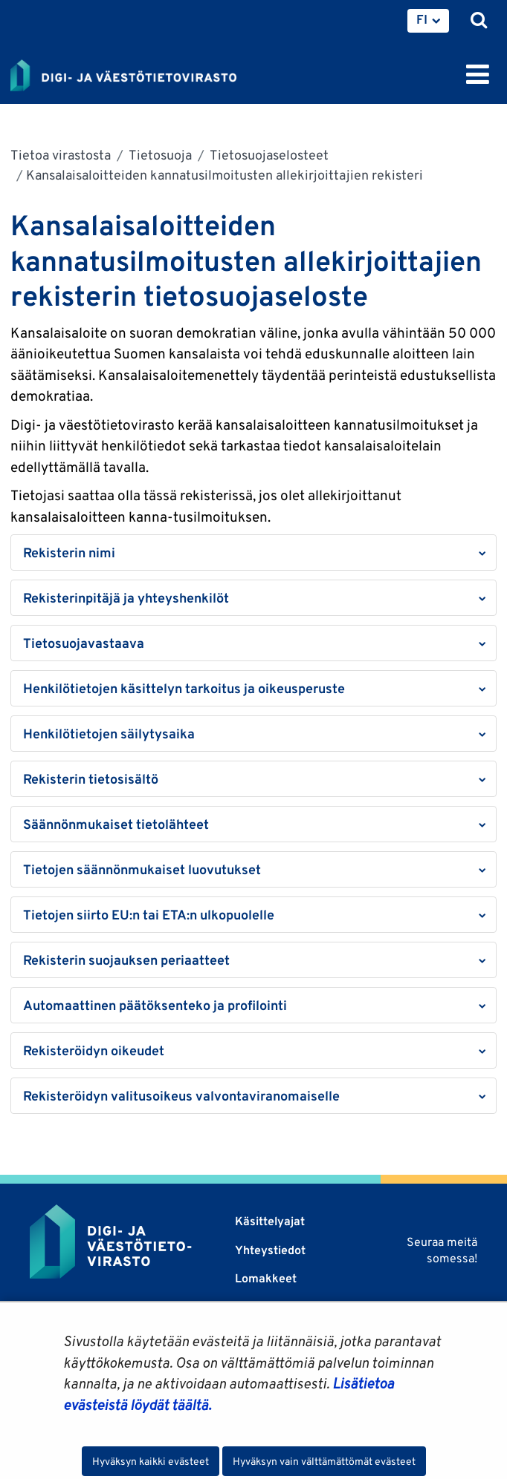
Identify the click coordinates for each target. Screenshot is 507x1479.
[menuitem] (428, 21)
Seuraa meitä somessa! (442, 1250)
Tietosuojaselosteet (268, 154)
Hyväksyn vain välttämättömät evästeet (324, 1461)
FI (421, 19)
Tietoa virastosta (60, 154)
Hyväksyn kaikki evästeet (150, 1461)
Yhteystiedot (270, 1250)
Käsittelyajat (270, 1221)
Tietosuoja (159, 154)
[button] (253, 552)
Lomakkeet (266, 1278)
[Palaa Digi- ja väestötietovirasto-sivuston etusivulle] (123, 73)
